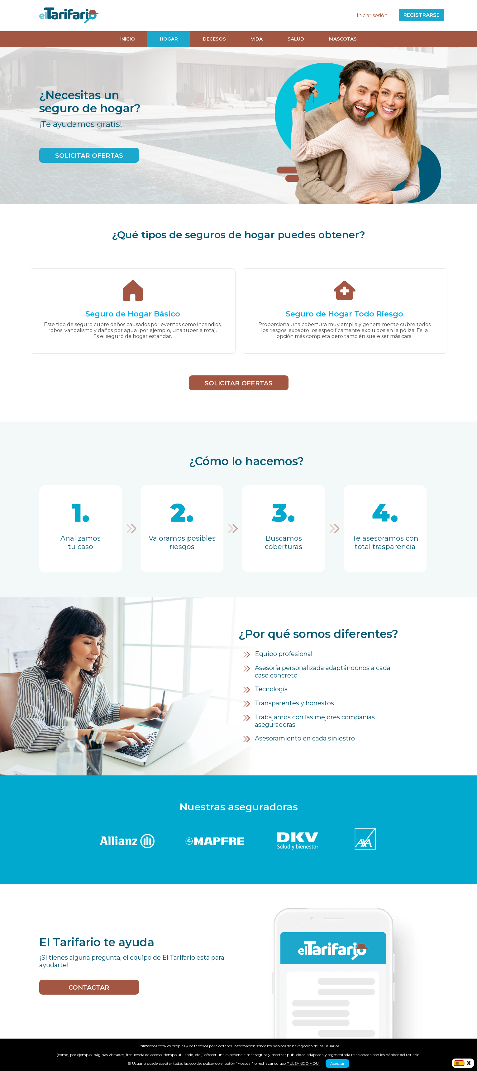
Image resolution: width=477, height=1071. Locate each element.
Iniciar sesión (372, 15)
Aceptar (337, 1063)
